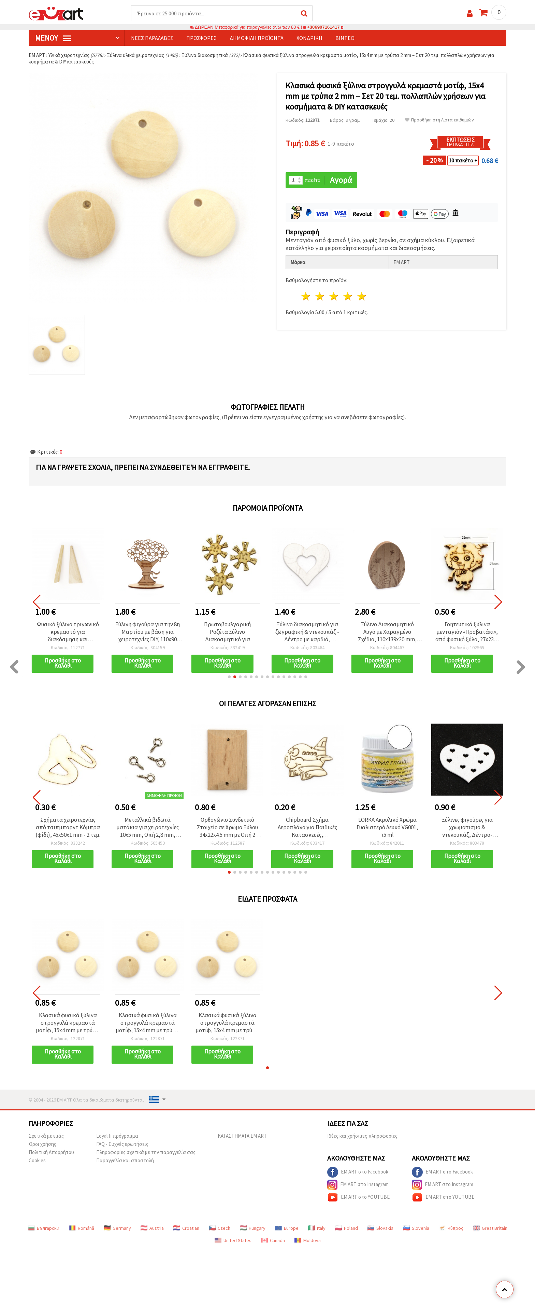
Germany (117, 1228)
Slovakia (380, 1228)
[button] (229, 676)
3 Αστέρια (334, 296)
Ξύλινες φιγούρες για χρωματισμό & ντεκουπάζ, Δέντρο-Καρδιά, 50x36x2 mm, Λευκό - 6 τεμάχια (467, 827)
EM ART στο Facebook (357, 1172)
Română (81, 1228)
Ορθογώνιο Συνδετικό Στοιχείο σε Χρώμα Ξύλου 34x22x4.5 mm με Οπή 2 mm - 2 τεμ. (227, 827)
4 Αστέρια (348, 296)
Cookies (37, 1160)
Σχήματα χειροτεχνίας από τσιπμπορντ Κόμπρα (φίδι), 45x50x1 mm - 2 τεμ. (67, 827)
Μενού (53, 38)
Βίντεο (345, 37)
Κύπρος (451, 1228)
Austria (152, 1228)
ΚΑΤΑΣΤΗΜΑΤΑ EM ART (242, 1136)
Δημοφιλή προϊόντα (257, 37)
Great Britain (490, 1228)
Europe (287, 1228)
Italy (317, 1228)
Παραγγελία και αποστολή (125, 1160)
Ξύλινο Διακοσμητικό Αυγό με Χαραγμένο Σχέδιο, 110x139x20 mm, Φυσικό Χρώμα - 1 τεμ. (387, 632)
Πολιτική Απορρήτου (51, 1152)
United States (233, 1240)
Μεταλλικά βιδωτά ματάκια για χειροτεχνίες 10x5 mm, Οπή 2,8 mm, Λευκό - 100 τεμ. (147, 827)
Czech (219, 1228)
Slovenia (416, 1228)
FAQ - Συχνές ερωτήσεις (122, 1144)
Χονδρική (309, 37)
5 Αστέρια (362, 296)
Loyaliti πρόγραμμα (117, 1136)
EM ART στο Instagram (358, 1185)
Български (43, 1228)
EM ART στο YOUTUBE (358, 1197)
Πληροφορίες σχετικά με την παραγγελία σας (146, 1152)
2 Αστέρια (320, 296)
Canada (273, 1240)
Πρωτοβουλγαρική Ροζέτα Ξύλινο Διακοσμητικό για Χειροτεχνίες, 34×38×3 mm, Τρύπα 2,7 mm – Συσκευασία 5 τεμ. (227, 632)
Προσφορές (201, 37)
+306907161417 (323, 27)
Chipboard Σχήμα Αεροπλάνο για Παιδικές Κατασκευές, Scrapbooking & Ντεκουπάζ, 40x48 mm (307, 827)
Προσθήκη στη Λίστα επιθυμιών (439, 119)
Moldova (307, 1240)
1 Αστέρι (306, 296)
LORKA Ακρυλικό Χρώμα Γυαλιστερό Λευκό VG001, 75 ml (387, 827)
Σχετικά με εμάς (46, 1136)
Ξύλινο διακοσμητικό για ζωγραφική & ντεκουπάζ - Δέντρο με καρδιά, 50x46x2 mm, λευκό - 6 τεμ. (307, 632)
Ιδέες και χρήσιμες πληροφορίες (362, 1136)
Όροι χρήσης (42, 1144)
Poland (346, 1228)
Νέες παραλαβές (152, 37)
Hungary (252, 1228)
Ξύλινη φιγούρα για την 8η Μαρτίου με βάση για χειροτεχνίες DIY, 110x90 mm (147, 632)
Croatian (186, 1228)
